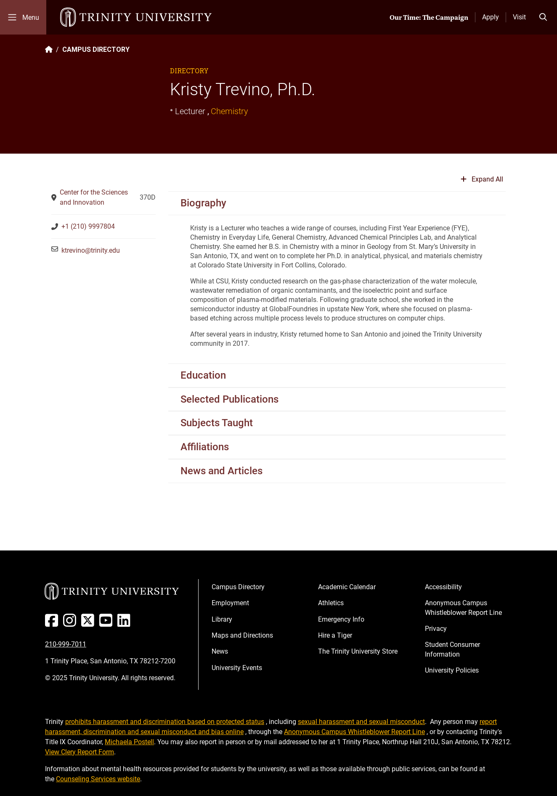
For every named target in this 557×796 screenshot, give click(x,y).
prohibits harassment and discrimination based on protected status (164, 722)
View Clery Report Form (79, 752)
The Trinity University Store (358, 651)
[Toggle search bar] (543, 17)
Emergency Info (341, 619)
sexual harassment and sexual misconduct (361, 722)
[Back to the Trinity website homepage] (49, 49)
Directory (189, 70)
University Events (237, 668)
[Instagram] (71, 624)
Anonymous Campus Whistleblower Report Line (463, 607)
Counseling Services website (98, 779)
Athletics (331, 603)
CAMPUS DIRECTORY (96, 49)
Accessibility (443, 587)
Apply (490, 17)
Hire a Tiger (335, 635)
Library (222, 619)
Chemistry (229, 111)
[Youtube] (107, 624)
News (220, 651)
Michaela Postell (129, 742)
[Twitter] (89, 624)
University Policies (452, 670)
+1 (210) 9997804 (88, 226)
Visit (519, 17)
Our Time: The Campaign (429, 17)
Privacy (436, 629)
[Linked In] (125, 624)
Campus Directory (238, 587)
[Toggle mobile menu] (23, 17)
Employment (230, 603)
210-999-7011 (65, 644)
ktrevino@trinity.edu (90, 250)
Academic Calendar (347, 587)
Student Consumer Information (452, 649)
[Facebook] (53, 624)
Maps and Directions (242, 635)
